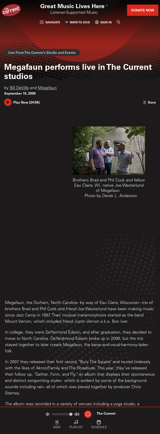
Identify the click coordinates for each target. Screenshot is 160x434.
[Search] (118, 22)
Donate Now (142, 10)
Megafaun (47, 88)
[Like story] (149, 102)
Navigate (50, 22)
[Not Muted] (47, 414)
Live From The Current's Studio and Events (42, 52)
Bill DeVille (19, 88)
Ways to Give (77, 22)
